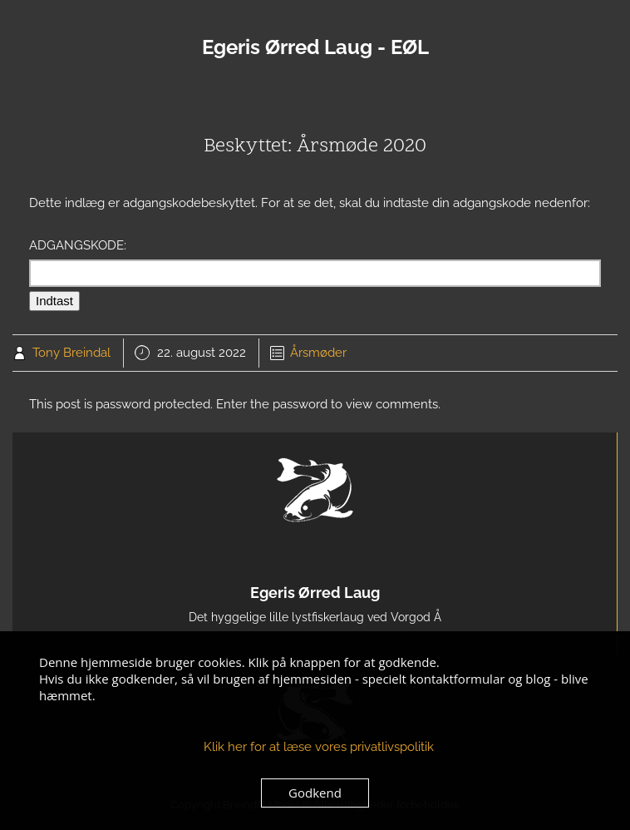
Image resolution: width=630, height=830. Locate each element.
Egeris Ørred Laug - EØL (315, 47)
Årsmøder (318, 352)
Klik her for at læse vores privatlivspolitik (319, 746)
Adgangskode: (315, 263)
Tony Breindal (71, 352)
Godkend (315, 792)
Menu (315, 98)
